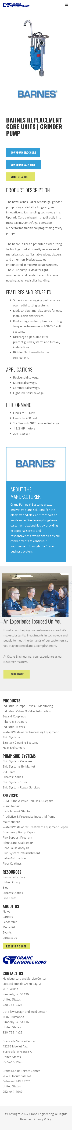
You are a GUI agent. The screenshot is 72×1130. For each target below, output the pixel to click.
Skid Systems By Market (19, 766)
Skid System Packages (17, 761)
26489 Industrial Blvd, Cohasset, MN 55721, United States (17, 1081)
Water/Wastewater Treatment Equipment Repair (35, 827)
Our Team (9, 771)
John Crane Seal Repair (18, 842)
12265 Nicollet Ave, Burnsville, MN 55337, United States (17, 1051)
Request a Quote (16, 946)
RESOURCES (12, 872)
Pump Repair (11, 806)
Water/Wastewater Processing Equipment (31, 732)
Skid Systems (11, 737)
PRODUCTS (11, 701)
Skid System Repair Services (21, 787)
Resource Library (14, 877)
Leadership (10, 922)
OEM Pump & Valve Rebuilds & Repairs (28, 800)
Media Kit (9, 927)
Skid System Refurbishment (21, 853)
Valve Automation (14, 858)
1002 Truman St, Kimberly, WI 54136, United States (16, 1022)
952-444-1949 (13, 1062)
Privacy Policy (42, 1119)
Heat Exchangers (14, 747)
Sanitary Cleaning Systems (20, 742)
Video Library (11, 882)
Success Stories (13, 777)
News (6, 911)
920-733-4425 (13, 1004)
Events (7, 932)
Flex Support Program (17, 837)
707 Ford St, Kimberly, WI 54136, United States (16, 994)
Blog (5, 887)
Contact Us (10, 937)
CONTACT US (13, 973)
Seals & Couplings (14, 716)
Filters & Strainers (15, 721)
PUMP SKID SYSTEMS (19, 756)
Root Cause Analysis (16, 848)
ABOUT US (11, 906)
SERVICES (10, 796)
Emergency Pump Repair (19, 832)
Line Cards (9, 898)
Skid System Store (15, 782)
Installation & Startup (17, 811)
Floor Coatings (12, 863)
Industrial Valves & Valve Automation (27, 711)
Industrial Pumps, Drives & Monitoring (28, 705)
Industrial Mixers (14, 726)
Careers (8, 916)
